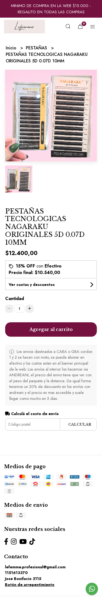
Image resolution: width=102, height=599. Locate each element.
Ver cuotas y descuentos (32, 284)
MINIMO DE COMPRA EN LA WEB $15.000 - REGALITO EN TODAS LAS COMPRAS (51, 9)
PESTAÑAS (37, 48)
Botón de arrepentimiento (29, 584)
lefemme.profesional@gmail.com (35, 567)
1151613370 (16, 572)
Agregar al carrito (51, 329)
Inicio (12, 48)
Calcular (79, 424)
